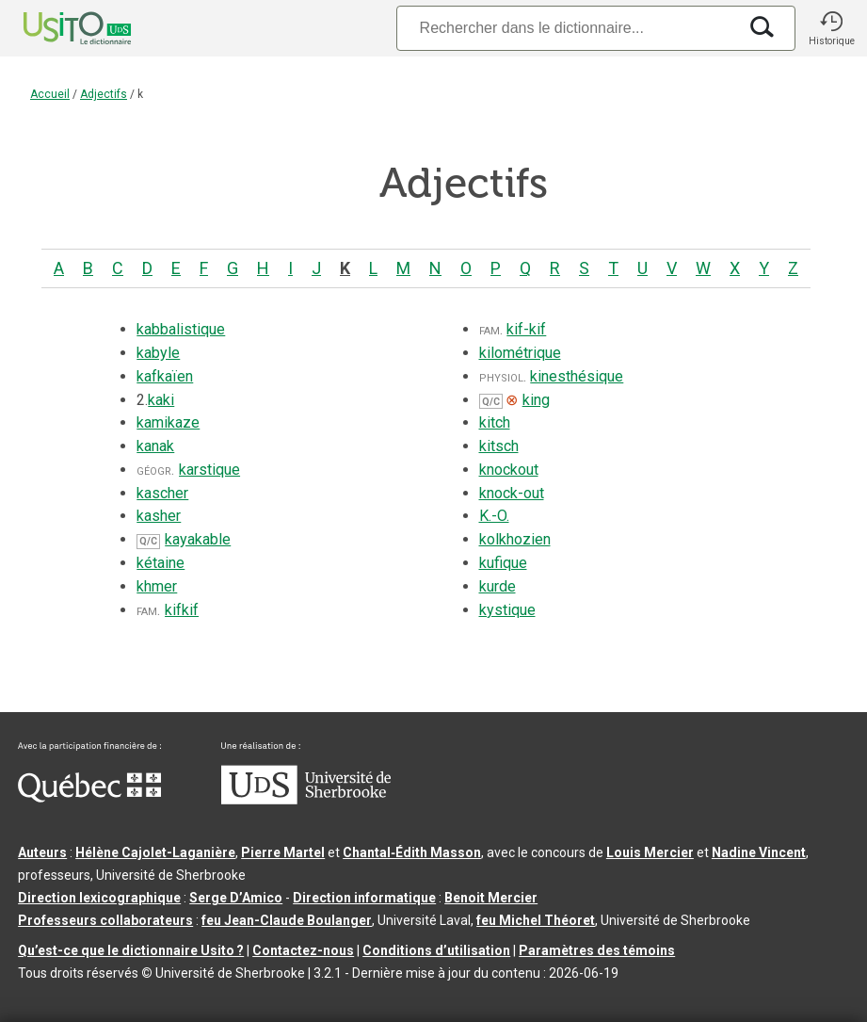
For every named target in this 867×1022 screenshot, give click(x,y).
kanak (155, 446)
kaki (161, 400)
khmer (156, 586)
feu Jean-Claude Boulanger (286, 920)
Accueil (50, 94)
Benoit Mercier (491, 897)
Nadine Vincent (759, 852)
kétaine (160, 563)
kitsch (499, 446)
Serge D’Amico (235, 897)
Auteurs (42, 852)
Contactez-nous (303, 950)
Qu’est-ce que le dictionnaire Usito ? (131, 950)
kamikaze (168, 422)
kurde (497, 586)
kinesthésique (576, 376)
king (536, 400)
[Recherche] (567, 28)
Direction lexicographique (99, 897)
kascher (162, 493)
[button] (831, 28)
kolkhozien (515, 539)
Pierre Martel (283, 852)
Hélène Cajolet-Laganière (155, 852)
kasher (158, 516)
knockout (508, 470)
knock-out (511, 493)
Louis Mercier (650, 852)
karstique (209, 470)
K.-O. (494, 516)
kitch (494, 422)
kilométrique (520, 353)
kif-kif (526, 329)
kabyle (158, 353)
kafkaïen (164, 376)
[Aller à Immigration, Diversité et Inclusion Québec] (89, 797)
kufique (503, 563)
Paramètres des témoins (597, 950)
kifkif (182, 610)
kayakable (198, 539)
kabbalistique (180, 329)
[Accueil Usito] (56, 28)
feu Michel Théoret (535, 920)
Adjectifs (103, 94)
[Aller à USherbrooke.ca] (306, 799)
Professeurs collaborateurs (105, 920)
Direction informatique (364, 897)
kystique (507, 610)
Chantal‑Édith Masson (412, 852)
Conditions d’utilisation (436, 950)
